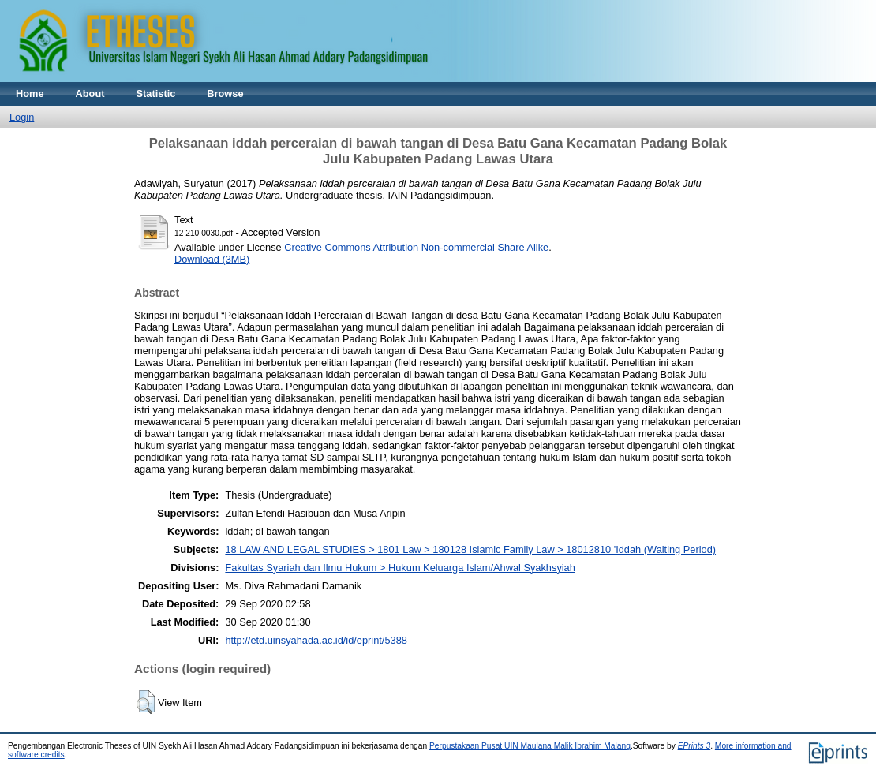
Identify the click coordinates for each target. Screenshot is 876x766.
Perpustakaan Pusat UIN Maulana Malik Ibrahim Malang (530, 746)
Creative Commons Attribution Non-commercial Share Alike (416, 247)
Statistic (156, 93)
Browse (225, 93)
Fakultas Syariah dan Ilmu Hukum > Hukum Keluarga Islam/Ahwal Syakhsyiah (400, 568)
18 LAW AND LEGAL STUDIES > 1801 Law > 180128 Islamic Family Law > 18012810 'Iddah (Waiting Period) (470, 549)
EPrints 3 (694, 746)
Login (21, 117)
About (90, 93)
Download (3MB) (211, 259)
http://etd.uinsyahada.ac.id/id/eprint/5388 (316, 640)
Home (30, 93)
